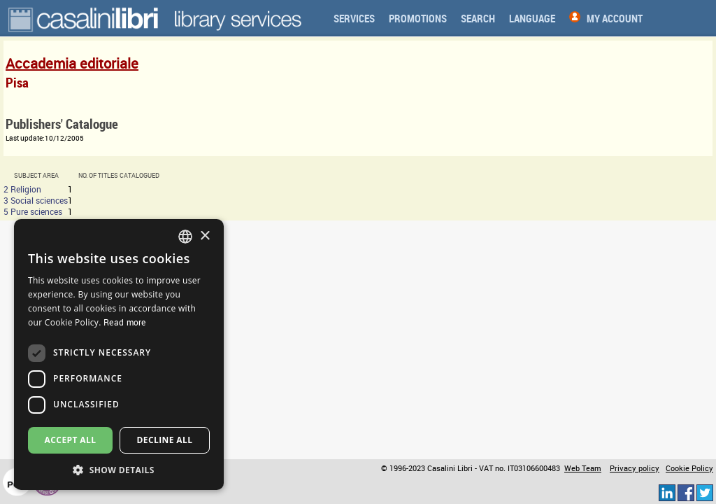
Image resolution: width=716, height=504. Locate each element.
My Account (615, 18)
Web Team (582, 468)
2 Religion (22, 189)
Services (354, 18)
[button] (119, 469)
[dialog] (119, 354)
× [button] (204, 236)
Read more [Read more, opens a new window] (124, 322)
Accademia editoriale (72, 63)
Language (532, 18)
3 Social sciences (35, 200)
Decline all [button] (165, 440)
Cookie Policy (689, 468)
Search (478, 18)
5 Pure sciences (32, 211)
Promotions (418, 18)
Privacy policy (634, 468)
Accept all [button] (70, 440)
